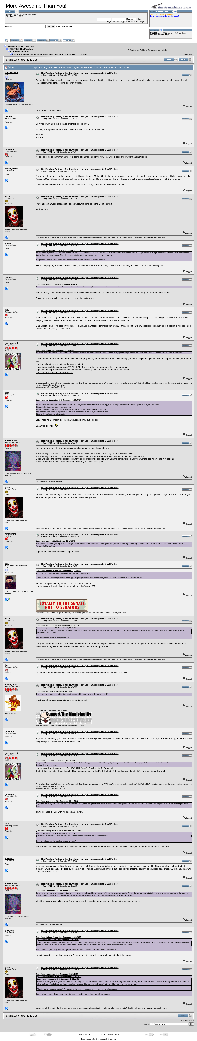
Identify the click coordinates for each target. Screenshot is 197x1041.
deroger (9, 116)
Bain (7, 665)
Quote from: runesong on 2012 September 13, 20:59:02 (57, 801)
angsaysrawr (11, 168)
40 (20, 60)
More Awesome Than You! (21, 46)
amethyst (165, 35)
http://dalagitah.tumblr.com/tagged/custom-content (59, 364)
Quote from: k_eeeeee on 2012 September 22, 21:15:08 (57, 890)
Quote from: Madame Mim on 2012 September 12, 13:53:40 (58, 571)
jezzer (8, 196)
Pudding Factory (20, 51)
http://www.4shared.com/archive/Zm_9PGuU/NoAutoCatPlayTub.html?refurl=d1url (74, 768)
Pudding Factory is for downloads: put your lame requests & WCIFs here (50, 54)
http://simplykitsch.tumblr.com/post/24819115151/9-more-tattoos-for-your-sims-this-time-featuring (81, 367)
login (26, 14)
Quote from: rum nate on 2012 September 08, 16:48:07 (57, 284)
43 (31, 60)
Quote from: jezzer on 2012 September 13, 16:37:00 (55, 760)
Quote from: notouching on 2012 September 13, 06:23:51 (57, 625)
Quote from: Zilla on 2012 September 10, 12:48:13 (55, 350)
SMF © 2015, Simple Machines (108, 1035)
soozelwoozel (11, 72)
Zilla (7, 310)
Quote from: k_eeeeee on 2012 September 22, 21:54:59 (57, 974)
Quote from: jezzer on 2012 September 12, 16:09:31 (55, 541)
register (33, 14)
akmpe (8, 243)
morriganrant (11, 343)
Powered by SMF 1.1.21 (86, 1035)
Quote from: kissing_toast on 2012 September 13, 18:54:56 (58, 831)
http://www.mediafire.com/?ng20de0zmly (50, 387)
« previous (184, 54)
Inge (7, 563)
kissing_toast (11, 684)
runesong (9, 731)
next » (191, 54)
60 (36, 60)
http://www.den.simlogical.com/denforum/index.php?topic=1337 (65, 586)
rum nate (9, 149)
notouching (10, 534)
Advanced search (64, 26)
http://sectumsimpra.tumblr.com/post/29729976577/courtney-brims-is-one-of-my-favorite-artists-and (82, 369)
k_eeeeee (9, 858)
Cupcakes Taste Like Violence (46, 710)
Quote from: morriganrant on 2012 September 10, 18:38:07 (58, 400)
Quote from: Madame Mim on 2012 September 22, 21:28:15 (58, 937)
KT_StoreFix (62, 710)
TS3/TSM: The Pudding (21, 49)
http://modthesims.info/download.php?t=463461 (58, 551)
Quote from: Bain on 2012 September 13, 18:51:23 (55, 691)
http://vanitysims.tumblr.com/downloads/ (54, 372)
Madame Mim (11, 440)
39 (17, 60)
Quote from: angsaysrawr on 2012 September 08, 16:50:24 (58, 250)
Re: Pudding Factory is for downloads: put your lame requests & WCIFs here (79, 73)
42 (28, 60)
